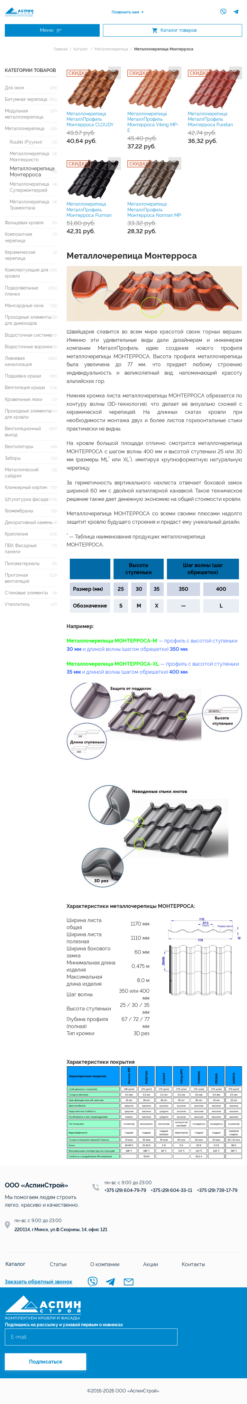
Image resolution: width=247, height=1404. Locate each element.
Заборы (13, 458)
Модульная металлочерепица (24, 114)
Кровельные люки (23, 400)
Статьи (57, 1265)
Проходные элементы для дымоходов (28, 320)
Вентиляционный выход (23, 432)
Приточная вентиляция (17, 578)
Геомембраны (19, 511)
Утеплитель (17, 605)
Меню (51, 31)
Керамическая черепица (20, 256)
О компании (103, 1265)
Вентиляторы (19, 447)
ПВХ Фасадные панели (21, 549)
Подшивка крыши (23, 376)
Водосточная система (28, 335)
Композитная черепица (18, 238)
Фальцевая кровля (24, 223)
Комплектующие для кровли (26, 273)
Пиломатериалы (22, 564)
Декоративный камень (28, 523)
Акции (149, 1265)
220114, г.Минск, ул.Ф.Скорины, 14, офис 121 (60, 1229)
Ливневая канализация (18, 362)
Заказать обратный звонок (38, 1282)
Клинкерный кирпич (26, 488)
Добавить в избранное (114, 73)
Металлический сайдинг (22, 473)
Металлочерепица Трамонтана (29, 205)
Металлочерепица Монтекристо (29, 157)
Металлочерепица (111, 50)
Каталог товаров (174, 30)
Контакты (192, 1265)
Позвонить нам (125, 12)
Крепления (16, 534)
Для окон (14, 88)
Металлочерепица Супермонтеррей (29, 187)
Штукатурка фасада (26, 499)
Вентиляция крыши (25, 388)
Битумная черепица (26, 99)
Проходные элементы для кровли (28, 414)
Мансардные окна (24, 306)
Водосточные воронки (28, 347)
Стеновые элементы (26, 593)
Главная (61, 50)
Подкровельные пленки (21, 291)
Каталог (80, 50)
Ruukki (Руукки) (26, 142)
